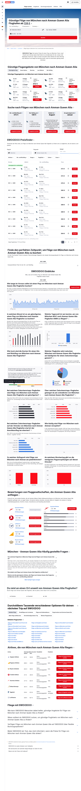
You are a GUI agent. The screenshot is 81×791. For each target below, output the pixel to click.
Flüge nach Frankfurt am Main (15, 633)
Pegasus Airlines (19, 531)
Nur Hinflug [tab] (49, 70)
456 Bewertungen (19, 544)
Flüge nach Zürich (12, 639)
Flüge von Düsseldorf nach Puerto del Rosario (17, 623)
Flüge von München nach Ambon (63, 631)
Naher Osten (13, 48)
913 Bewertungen (19, 511)
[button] (2, 2)
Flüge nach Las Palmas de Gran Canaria (41, 641)
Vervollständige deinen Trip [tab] (31, 615)
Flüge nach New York (36, 639)
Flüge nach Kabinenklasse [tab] (42, 612)
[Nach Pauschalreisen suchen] (2, 15)
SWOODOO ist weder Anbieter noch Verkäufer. (43, 746)
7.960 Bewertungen (20, 528)
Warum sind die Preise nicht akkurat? (43, 751)
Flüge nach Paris (59, 637)
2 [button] (65, 242)
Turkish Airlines (19, 515)
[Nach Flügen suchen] (2, 6)
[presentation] (31, 23)
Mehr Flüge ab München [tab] (15, 615)
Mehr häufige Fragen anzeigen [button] (32, 579)
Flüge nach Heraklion (36, 633)
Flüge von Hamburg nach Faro (39, 631)
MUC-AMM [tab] (43, 261)
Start (8, 48)
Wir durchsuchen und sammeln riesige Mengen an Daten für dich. (43, 748)
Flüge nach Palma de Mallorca (15, 641)
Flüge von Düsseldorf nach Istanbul (64, 622)
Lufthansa (17, 523)
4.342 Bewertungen (20, 520)
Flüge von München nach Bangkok (16, 631)
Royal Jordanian (19, 539)
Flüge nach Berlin (59, 639)
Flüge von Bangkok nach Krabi (39, 622)
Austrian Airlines (19, 507)
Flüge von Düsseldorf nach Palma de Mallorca (17, 629)
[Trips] (2, 22)
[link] (16, 131)
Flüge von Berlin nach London (62, 628)
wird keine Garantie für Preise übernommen (45, 741)
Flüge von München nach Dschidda (40, 628)
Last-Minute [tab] (40, 70)
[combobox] (14, 26)
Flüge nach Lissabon (60, 635)
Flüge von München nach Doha (63, 626)
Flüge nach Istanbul (60, 633)
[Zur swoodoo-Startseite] (9, 2)
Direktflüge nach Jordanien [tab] (26, 612)
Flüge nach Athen (35, 637)
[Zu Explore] (2, 18)
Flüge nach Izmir (59, 641)
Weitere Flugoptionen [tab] (46, 615)
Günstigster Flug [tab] (13, 70)
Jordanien (20, 48)
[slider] (79, 153)
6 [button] (74, 242)
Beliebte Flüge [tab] (12, 612)
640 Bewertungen (19, 536)
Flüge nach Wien (12, 635)
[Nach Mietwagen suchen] (2, 12)
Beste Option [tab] (23, 70)
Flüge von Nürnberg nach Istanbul (40, 626)
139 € (27, 23)
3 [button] (68, 242)
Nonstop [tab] (32, 70)
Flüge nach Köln (12, 637)
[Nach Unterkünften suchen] (2, 9)
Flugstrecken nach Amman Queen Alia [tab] (62, 612)
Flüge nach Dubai (35, 635)
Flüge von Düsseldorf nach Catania (17, 626)
